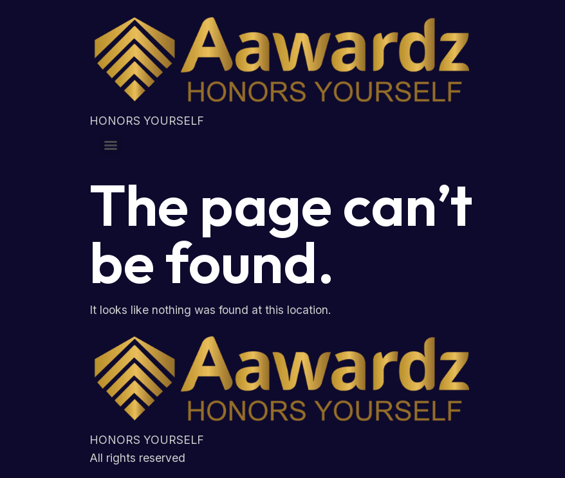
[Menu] (110, 145)
